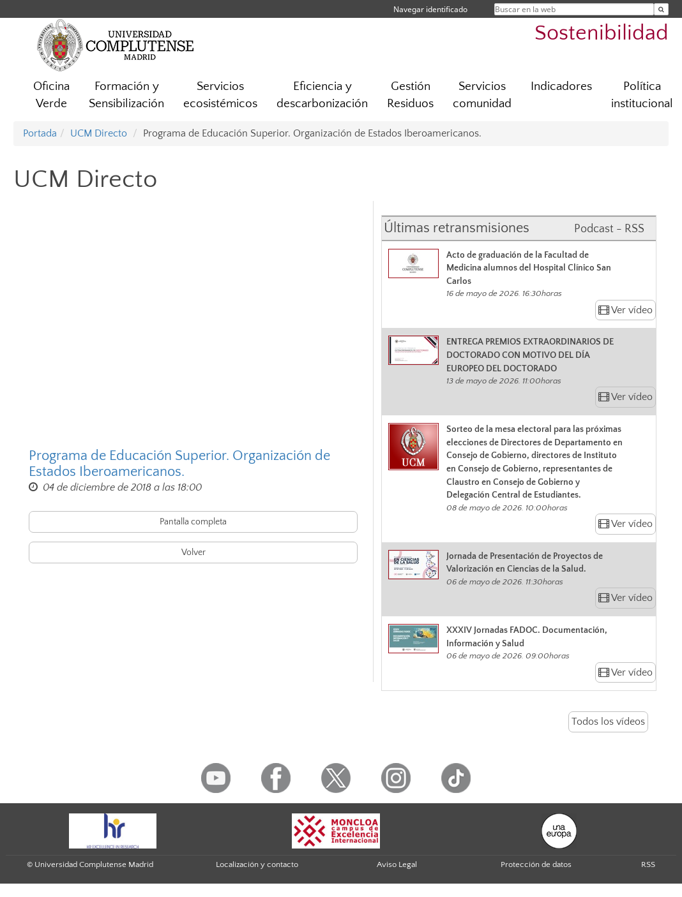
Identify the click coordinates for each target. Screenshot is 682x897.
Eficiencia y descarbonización (322, 95)
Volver (193, 552)
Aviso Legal (397, 864)
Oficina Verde (51, 95)
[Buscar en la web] (661, 9)
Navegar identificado (430, 9)
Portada (40, 133)
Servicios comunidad (482, 95)
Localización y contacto (257, 864)
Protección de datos (536, 864)
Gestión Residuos (410, 95)
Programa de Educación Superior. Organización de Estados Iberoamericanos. (179, 464)
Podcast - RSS (609, 229)
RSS (648, 864)
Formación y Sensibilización (126, 95)
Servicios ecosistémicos (220, 95)
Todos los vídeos (608, 721)
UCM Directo (98, 133)
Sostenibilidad (601, 33)
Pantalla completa (193, 522)
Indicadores (561, 86)
